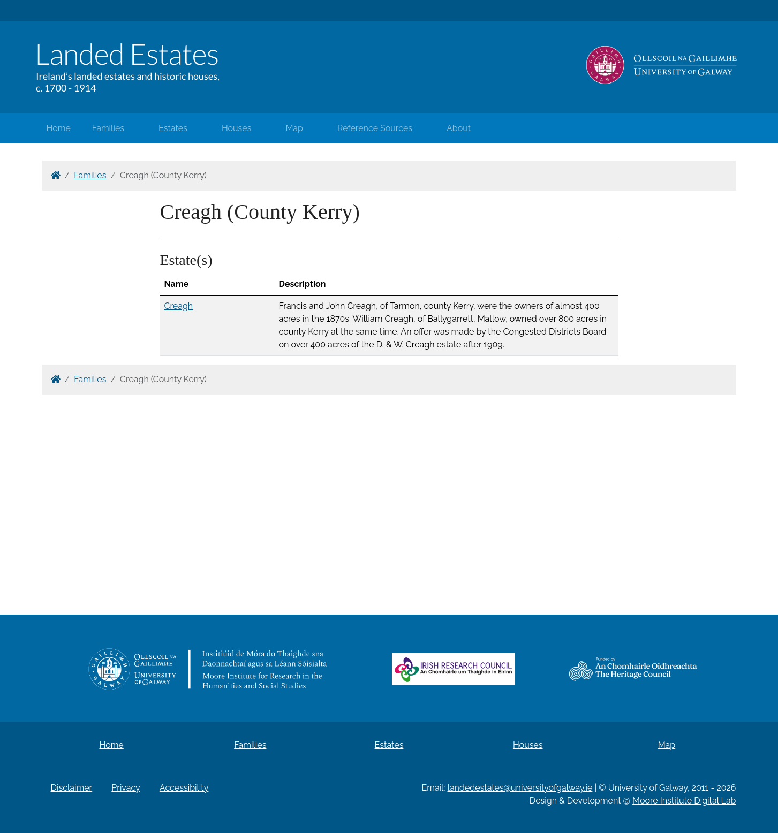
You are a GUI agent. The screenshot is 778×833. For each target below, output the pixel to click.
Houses (237, 128)
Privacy (125, 788)
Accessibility (184, 788)
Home (59, 128)
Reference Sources (374, 128)
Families (108, 128)
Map (294, 128)
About (459, 128)
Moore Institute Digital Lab (684, 801)
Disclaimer (72, 788)
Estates (172, 128)
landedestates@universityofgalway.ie (520, 788)
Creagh (178, 306)
